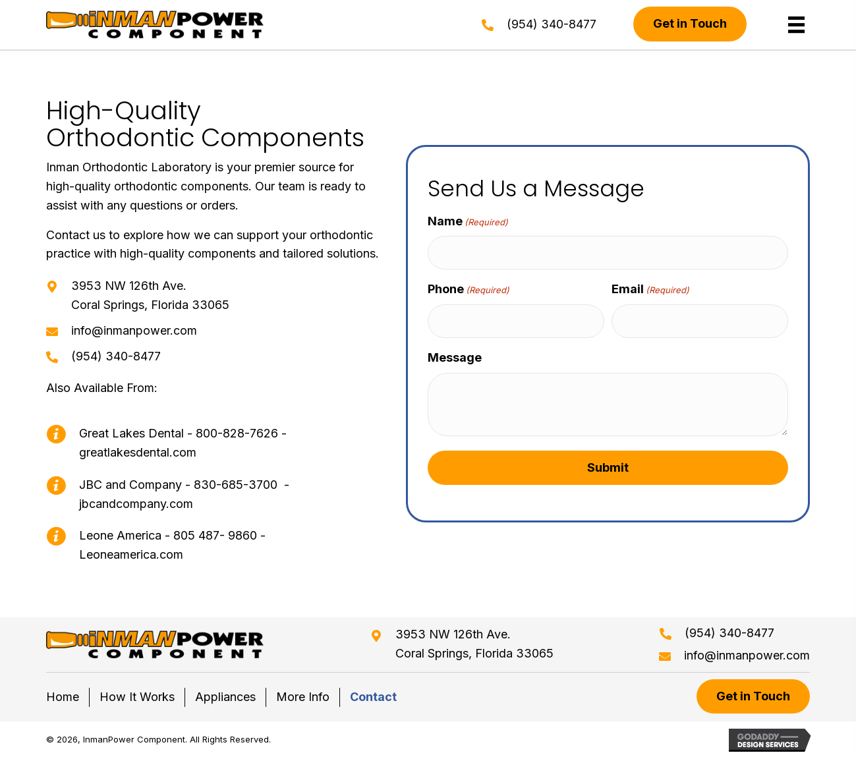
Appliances (225, 697)
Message (455, 357)
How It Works (137, 697)
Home (62, 697)
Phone (468, 289)
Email (650, 289)
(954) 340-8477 (551, 24)
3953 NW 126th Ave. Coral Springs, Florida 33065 (474, 643)
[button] (690, 24)
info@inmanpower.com (134, 330)
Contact (373, 697)
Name (468, 221)
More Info (302, 697)
